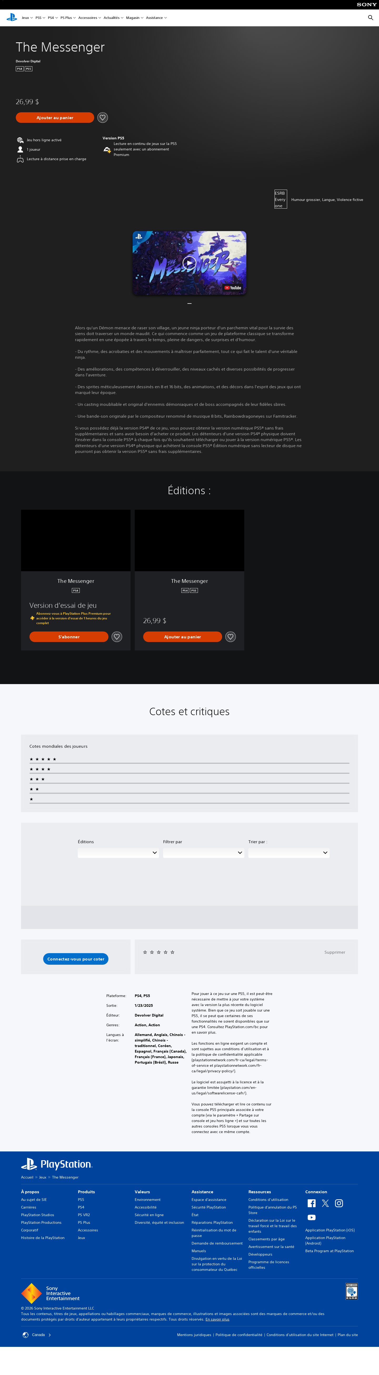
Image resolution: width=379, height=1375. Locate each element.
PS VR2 (84, 1214)
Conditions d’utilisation (268, 1199)
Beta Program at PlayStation (329, 1250)
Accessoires (87, 18)
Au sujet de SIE (34, 1199)
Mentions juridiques (194, 1334)
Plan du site (348, 1334)
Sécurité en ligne (149, 1214)
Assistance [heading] (202, 1191)
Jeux (25, 18)
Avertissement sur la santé (271, 1246)
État (195, 1214)
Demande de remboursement (217, 1243)
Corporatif (29, 1230)
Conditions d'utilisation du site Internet (300, 1334)
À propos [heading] (30, 1191)
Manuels (199, 1250)
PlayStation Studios (37, 1214)
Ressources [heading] (259, 1191)
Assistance (154, 18)
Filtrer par (172, 841)
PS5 (38, 18)
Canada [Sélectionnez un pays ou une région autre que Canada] (37, 1335)
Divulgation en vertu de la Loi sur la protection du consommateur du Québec (217, 1264)
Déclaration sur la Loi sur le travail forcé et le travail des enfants (272, 1226)
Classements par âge (266, 1239)
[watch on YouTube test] (232, 288)
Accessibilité (146, 1207)
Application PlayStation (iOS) (330, 1230)
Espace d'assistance (209, 1199)
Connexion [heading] (316, 1191)
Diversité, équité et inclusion (159, 1222)
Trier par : (257, 841)
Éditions (86, 841)
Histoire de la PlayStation (42, 1237)
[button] (189, 263)
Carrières (28, 1207)
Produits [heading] (86, 1191)
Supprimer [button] (335, 952)
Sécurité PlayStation (209, 1207)
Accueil (27, 1177)
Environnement (148, 1199)
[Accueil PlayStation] (11, 18)
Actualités (111, 18)
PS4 (51, 18)
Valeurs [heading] (142, 1191)
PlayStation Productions (41, 1222)
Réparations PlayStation (212, 1222)
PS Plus (66, 18)
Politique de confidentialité (239, 1334)
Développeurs (260, 1254)
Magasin (132, 18)
